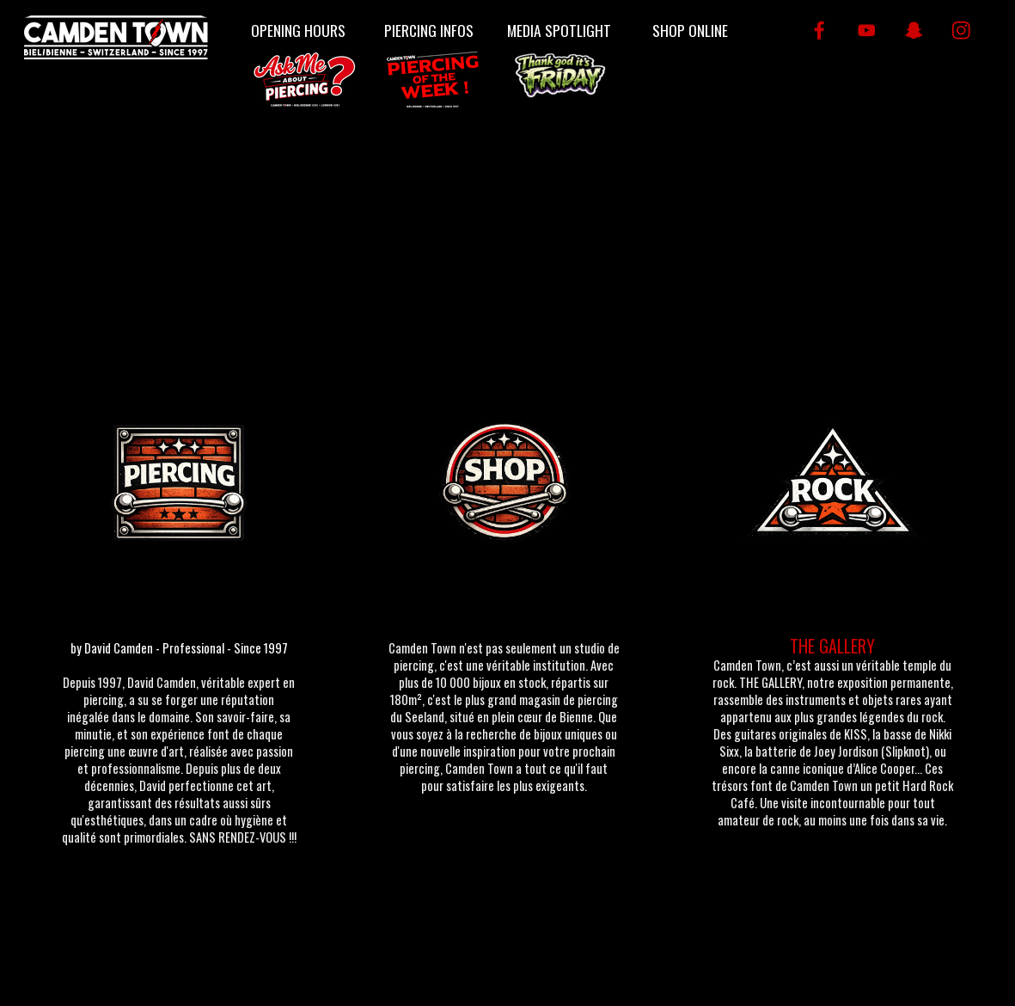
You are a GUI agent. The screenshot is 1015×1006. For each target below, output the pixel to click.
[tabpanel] (179, 749)
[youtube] (867, 30)
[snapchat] (914, 30)
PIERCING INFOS (429, 30)
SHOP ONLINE (690, 30)
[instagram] (961, 30)
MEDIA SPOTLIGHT (559, 30)
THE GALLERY (832, 646)
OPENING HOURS (298, 30)
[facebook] (819, 30)
